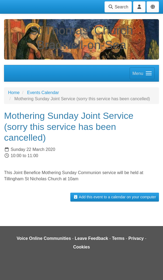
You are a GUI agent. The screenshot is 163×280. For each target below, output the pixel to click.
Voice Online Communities (44, 238)
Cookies (81, 247)
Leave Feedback (91, 238)
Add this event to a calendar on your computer (114, 197)
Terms (118, 238)
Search (118, 7)
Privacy (136, 238)
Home (14, 92)
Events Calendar (43, 92)
